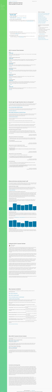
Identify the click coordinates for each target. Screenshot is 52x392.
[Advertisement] (22, 26)
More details (10, 61)
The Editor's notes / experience (42, 21)
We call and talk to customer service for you (43, 14)
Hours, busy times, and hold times (42, 19)
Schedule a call (24, 17)
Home (1, 4)
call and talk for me (17, 217)
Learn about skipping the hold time (13, 116)
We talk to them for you (13, 17)
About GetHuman (2, 9)
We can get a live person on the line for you (17, 112)
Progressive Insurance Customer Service (43, 39)
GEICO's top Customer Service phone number (44, 13)
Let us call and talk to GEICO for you (16, 107)
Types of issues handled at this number (43, 20)
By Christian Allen (13, 245)
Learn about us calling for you (12, 110)
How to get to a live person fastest (42, 18)
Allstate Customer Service (41, 37)
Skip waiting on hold (19, 17)
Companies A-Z (2, 8)
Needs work (33, 390)
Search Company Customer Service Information (2, 6)
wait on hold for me (22, 217)
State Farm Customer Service (41, 38)
